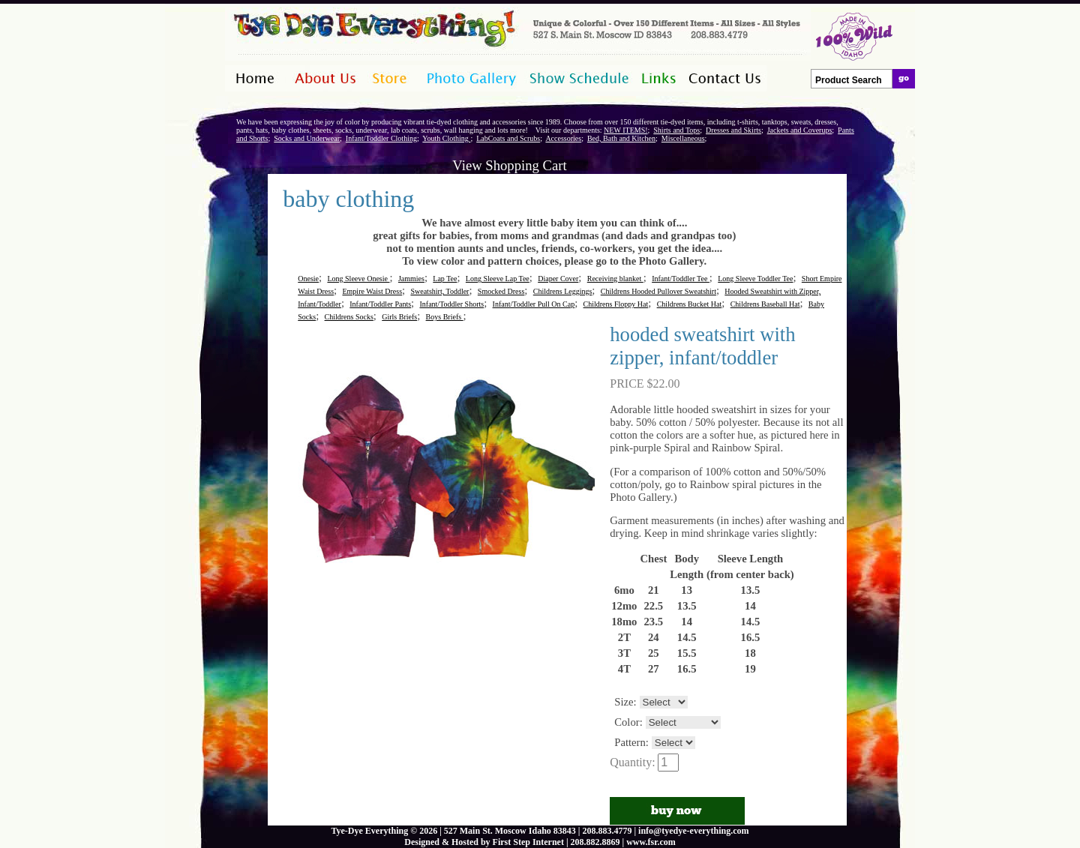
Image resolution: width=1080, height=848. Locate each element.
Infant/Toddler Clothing (381, 138)
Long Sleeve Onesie (358, 278)
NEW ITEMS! (625, 130)
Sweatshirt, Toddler (439, 291)
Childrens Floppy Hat (616, 304)
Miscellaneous (683, 138)
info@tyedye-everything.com (693, 831)
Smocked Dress (501, 291)
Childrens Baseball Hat (765, 304)
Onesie (308, 278)
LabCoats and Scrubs (508, 138)
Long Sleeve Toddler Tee (755, 278)
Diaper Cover (558, 278)
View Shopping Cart (509, 165)
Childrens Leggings (562, 291)
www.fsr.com (651, 842)
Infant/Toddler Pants (380, 304)
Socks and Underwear (307, 138)
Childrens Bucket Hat (689, 304)
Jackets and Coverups (799, 130)
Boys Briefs (445, 317)
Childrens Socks (349, 317)
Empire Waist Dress (372, 291)
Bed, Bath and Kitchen (621, 138)
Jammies (411, 278)
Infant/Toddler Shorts (451, 304)
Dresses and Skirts (733, 130)
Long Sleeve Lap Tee (498, 278)
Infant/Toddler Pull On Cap (534, 304)
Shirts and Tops (676, 130)
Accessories (563, 138)
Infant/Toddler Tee (681, 278)
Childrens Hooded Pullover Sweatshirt (658, 291)
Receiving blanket (615, 278)
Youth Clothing (446, 138)
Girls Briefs (399, 317)
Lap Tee (445, 278)
